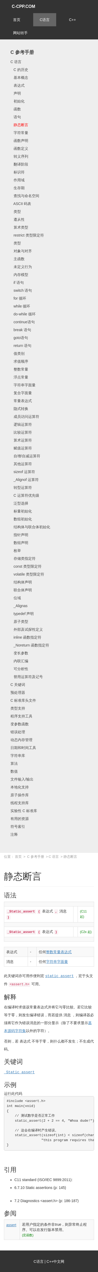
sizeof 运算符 (22, 472)
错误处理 (17, 732)
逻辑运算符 (21, 424)
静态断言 (19, 125)
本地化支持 (19, 787)
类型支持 (17, 708)
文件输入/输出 (21, 779)
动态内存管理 (21, 740)
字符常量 (19, 133)
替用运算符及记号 (26, 677)
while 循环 (20, 306)
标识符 (17, 172)
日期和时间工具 (23, 748)
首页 (16, 20)
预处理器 (17, 692)
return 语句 (20, 345)
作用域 (17, 180)
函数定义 (19, 148)
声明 (15, 93)
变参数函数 (19, 724)
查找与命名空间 (24, 196)
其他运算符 (21, 464)
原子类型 (19, 621)
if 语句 (17, 282)
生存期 (17, 188)
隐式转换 (19, 409)
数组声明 (19, 543)
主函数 (17, 259)
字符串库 (17, 755)
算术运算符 (21, 440)
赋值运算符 (21, 448)
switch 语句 (21, 290)
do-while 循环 (23, 314)
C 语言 (15, 62)
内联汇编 (19, 661)
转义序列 (19, 156)
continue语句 (22, 322)
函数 (15, 109)
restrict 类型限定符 (27, 235)
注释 (14, 834)
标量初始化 (21, 511)
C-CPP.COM (23, 6)
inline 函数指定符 (25, 637)
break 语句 (20, 330)
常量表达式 (21, 401)
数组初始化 (21, 519)
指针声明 (19, 535)
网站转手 (20, 33)
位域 (15, 598)
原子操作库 (19, 795)
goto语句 (19, 338)
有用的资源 (19, 819)
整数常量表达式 (59, 952)
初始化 (17, 101)
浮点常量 (19, 377)
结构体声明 (21, 582)
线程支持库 (19, 803)
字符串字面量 (23, 385)
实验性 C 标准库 (23, 811)
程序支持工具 (21, 716)
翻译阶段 (19, 164)
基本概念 (19, 77)
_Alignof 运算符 (24, 480)
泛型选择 (19, 503)
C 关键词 (17, 685)
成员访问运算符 (24, 416)
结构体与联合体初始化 (30, 527)
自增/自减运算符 (25, 456)
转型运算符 (21, 487)
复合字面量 (21, 393)
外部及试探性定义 (26, 629)
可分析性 (19, 669)
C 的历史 (19, 70)
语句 (15, 117)
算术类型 (19, 227)
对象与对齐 (21, 251)
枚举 (15, 550)
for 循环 (18, 298)
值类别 (17, 353)
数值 (14, 771)
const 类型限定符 (26, 566)
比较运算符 (21, 432)
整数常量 (19, 369)
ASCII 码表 (20, 204)
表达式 (17, 85)
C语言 (45, 20)
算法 (14, 763)
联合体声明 (21, 590)
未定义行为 (21, 267)
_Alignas (18, 606)
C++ (72, 20)
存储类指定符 (23, 558)
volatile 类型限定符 (27, 574)
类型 (15, 211)
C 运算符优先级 (24, 495)
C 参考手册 (22, 52)
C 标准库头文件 (23, 700)
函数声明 (19, 141)
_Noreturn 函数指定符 (29, 645)
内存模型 (19, 275)
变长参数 (19, 653)
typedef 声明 (22, 614)
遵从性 (17, 219)
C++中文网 (55, 1261)
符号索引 (17, 826)
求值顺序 (19, 361)
